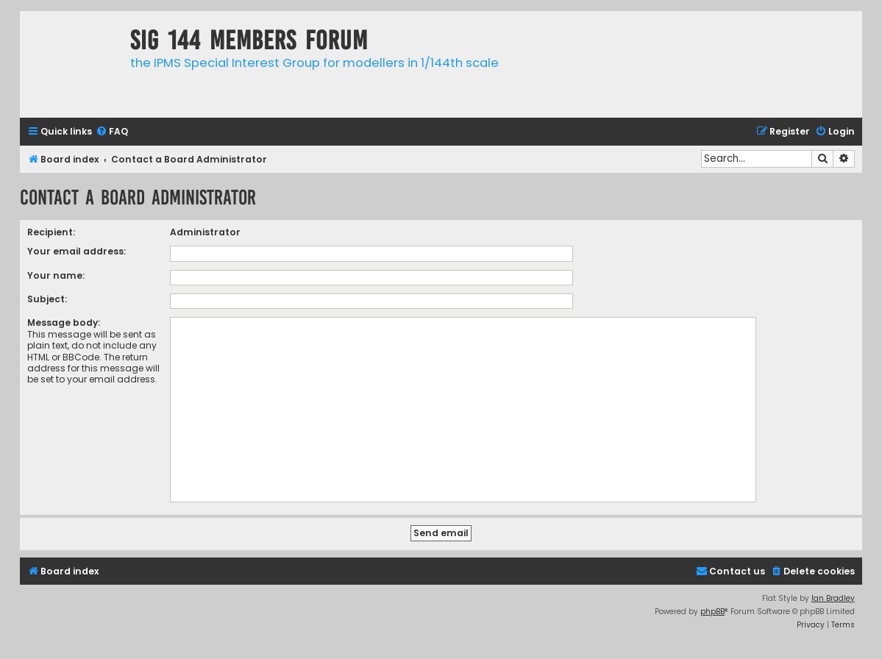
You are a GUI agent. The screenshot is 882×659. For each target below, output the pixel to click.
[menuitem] (112, 132)
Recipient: (51, 232)
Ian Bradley (833, 598)
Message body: (63, 322)
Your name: (56, 275)
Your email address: (76, 251)
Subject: (47, 299)
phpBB (712, 611)
